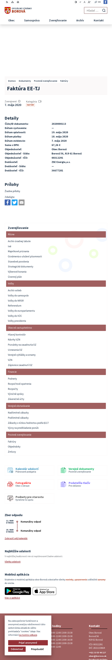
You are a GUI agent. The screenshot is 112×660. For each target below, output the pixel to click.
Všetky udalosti (13, 514)
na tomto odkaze (16, 634)
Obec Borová (100, 648)
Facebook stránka (98, 612)
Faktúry (30, 58)
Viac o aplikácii (12, 550)
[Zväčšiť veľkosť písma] (89, 2)
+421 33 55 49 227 (97, 605)
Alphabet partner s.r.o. (95, 645)
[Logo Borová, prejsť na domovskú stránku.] (18, 10)
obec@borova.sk (97, 608)
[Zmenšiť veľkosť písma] (80, 2)
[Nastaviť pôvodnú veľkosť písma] (84, 2)
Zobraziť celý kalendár (16, 490)
